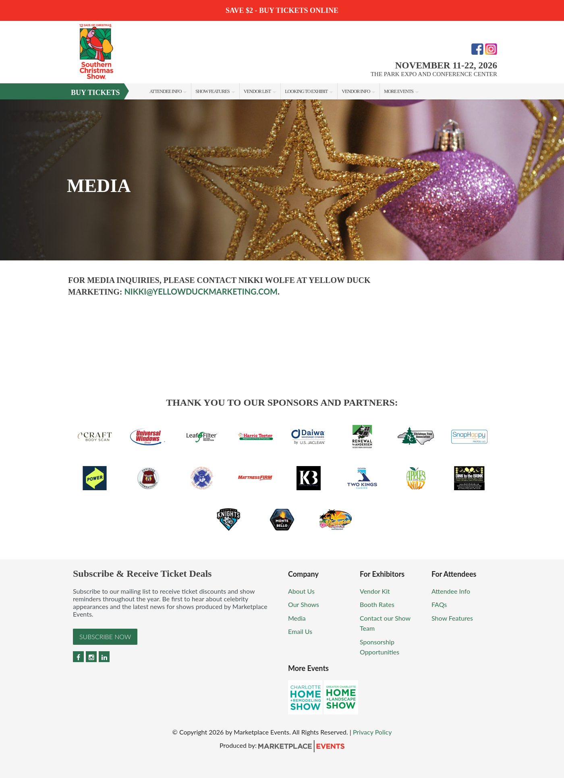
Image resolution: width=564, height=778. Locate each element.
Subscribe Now (105, 636)
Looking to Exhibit (306, 91)
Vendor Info (356, 91)
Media (297, 618)
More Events (398, 91)
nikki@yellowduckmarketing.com (201, 291)
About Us (301, 591)
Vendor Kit (375, 591)
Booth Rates (377, 604)
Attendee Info (165, 91)
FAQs (439, 604)
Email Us (300, 631)
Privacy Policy (372, 732)
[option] (282, 179)
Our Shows (303, 604)
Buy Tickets (95, 93)
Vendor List (257, 91)
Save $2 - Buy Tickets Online (282, 10)
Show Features (212, 91)
